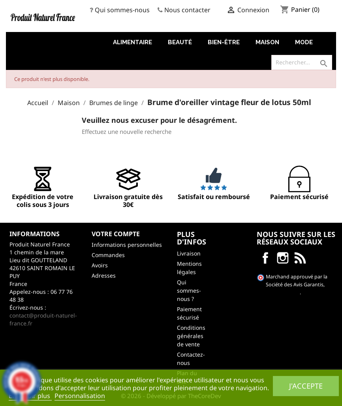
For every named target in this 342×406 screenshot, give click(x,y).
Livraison (189, 253)
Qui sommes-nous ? (189, 290)
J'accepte (306, 386)
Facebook (265, 258)
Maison (267, 42)
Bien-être (224, 42)
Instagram (283, 258)
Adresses (104, 275)
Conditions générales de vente (191, 336)
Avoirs (100, 265)
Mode (304, 42)
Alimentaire (132, 42)
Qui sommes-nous (122, 10)
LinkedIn (300, 258)
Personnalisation (79, 395)
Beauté (180, 42)
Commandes (108, 255)
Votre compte (116, 233)
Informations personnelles (127, 244)
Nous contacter (187, 10)
